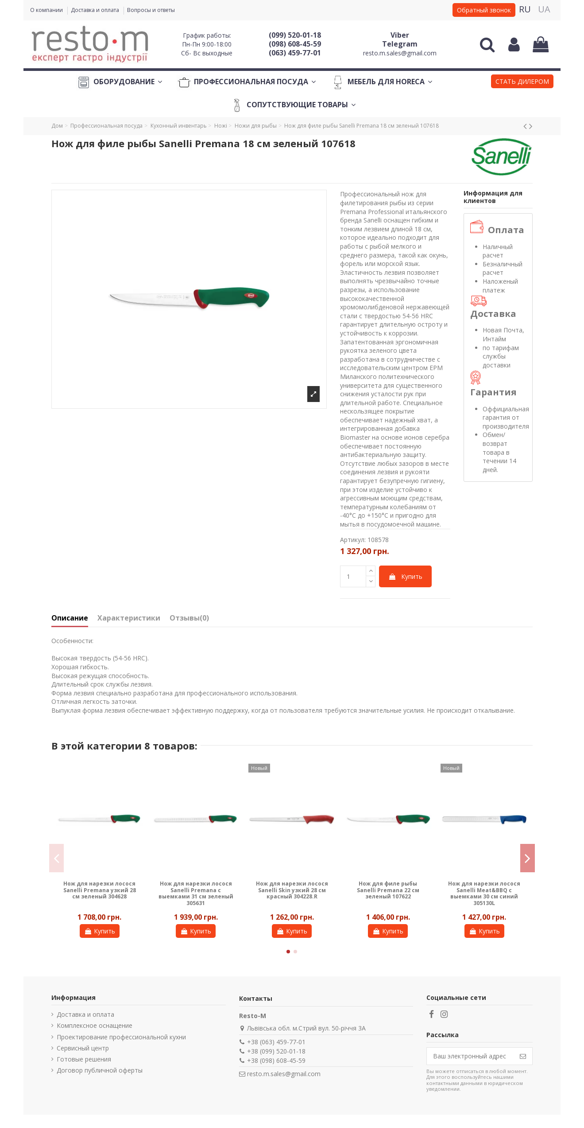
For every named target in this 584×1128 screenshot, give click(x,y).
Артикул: (353, 539)
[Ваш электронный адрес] (470, 1056)
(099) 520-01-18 (295, 35)
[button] (522, 82)
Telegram (400, 44)
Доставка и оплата (95, 10)
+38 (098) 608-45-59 (276, 1060)
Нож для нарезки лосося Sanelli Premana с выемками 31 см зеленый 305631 (196, 893)
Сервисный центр (83, 1048)
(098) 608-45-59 (295, 44)
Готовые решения (84, 1059)
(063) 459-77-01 (295, 53)
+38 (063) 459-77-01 (276, 1042)
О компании (47, 10)
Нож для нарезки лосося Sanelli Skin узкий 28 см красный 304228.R (292, 890)
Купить (405, 576)
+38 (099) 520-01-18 (276, 1051)
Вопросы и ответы (151, 10)
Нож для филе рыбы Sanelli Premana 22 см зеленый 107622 (388, 890)
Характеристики (128, 618)
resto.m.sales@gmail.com (400, 53)
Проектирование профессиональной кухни (121, 1037)
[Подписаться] (523, 1056)
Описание (69, 618)
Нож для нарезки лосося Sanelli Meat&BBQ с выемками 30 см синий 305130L (484, 893)
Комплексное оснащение (94, 1025)
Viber (400, 35)
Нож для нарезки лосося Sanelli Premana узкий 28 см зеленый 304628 (99, 890)
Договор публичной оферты (100, 1070)
